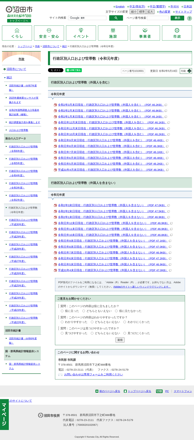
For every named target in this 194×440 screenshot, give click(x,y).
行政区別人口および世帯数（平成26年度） (23, 271)
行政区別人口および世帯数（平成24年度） (23, 295)
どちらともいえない (99, 310)
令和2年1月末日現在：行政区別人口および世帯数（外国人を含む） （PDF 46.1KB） (112, 116)
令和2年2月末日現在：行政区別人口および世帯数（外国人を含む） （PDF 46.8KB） (112, 110)
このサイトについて (19, 400)
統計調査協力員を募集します (24, 122)
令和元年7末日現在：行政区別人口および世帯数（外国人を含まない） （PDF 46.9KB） (114, 252)
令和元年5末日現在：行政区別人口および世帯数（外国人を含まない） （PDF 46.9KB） (114, 264)
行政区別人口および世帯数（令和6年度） (23, 148)
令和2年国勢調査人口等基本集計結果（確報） (24, 112)
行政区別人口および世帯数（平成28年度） (23, 246)
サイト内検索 (57, 17)
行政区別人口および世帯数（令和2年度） (23, 197)
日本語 (188, 6)
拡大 (149, 12)
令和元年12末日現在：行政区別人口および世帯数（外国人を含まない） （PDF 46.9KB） (115, 223)
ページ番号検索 (136, 17)
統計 (64, 46)
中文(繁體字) (158, 6)
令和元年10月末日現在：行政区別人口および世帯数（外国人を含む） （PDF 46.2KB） (114, 134)
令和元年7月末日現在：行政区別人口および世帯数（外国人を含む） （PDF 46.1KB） (113, 152)
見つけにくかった (139, 333)
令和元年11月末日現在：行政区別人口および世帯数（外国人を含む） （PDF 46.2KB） (114, 128)
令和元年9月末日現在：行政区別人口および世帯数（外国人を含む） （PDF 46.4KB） (113, 140)
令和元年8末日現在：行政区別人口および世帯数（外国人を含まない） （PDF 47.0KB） (114, 246)
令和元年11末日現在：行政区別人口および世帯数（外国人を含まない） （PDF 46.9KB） (115, 228)
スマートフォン (183, 391)
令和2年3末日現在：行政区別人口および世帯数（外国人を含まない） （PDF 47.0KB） (114, 205)
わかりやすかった (76, 321)
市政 (37, 46)
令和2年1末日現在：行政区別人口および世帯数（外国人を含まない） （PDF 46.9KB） (114, 217)
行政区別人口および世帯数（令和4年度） (23, 173)
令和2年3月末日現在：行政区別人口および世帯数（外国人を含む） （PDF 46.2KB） (112, 104)
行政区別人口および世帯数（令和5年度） (23, 161)
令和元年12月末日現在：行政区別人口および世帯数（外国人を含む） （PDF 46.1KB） (114, 122)
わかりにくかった (139, 321)
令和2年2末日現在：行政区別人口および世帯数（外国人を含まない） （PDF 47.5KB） (114, 211)
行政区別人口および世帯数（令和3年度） (23, 185)
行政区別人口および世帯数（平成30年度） (23, 222)
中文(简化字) (137, 6)
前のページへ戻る (109, 391)
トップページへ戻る (139, 391)
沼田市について (51, 46)
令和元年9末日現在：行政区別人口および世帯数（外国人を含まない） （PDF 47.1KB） (114, 240)
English (120, 6)
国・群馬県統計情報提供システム (24, 366)
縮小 (133, 12)
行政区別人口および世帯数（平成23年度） (23, 307)
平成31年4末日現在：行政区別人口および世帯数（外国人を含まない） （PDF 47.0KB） (114, 270)
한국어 (174, 6)
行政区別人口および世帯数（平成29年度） (23, 234)
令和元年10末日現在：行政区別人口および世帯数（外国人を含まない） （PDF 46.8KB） (115, 234)
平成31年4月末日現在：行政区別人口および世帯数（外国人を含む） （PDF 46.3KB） (113, 169)
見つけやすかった (76, 333)
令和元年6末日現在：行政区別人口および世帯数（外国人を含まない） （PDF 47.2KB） (114, 258)
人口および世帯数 (18, 130)
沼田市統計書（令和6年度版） (23, 340)
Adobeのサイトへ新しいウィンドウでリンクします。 (142, 286)
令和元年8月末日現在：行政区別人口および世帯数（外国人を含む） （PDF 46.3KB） (113, 146)
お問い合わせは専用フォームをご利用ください (93, 374)
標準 (141, 12)
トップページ (25, 46)
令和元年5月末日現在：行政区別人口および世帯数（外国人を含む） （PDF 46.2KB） (113, 163)
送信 (120, 339)
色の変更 (164, 11)
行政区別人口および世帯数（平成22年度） (23, 320)
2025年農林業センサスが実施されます (23, 100)
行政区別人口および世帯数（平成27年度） (23, 259)
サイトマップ (183, 11)
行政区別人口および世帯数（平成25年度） (23, 283)
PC (167, 391)
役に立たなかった (130, 310)
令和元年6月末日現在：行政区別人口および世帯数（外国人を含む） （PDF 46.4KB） (113, 157)
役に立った (72, 310)
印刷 (183, 71)
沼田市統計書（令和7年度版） (23, 87)
